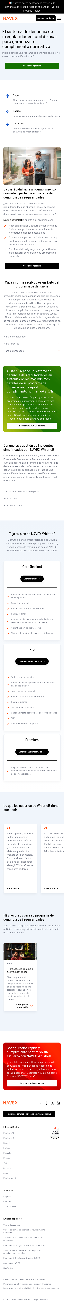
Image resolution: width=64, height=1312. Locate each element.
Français (7, 1153)
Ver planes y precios (32, 65)
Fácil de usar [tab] (11, 498)
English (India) (9, 1178)
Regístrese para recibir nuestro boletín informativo (29, 1114)
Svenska (7, 1168)
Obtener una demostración (32, 661)
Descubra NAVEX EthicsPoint (32, 425)
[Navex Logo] (10, 18)
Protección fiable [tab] (13, 505)
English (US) (8, 1133)
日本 (5, 1163)
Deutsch (7, 1143)
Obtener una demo (45, 18)
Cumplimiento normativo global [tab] (21, 491)
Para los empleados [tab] (15, 336)
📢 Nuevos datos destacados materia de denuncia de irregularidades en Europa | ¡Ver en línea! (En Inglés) (32, 6)
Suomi (6, 1173)
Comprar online (32, 579)
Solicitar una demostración (32, 1083)
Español (6, 1158)
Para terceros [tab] (11, 343)
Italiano (6, 1148)
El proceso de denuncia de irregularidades (20, 970)
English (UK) (8, 1138)
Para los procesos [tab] (14, 350)
